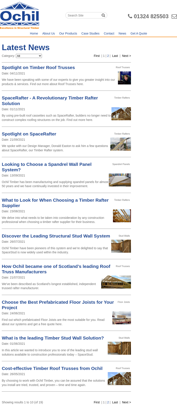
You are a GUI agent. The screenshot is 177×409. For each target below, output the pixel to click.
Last (115, 56)
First (97, 56)
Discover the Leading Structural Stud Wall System (56, 235)
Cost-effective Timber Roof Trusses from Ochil (52, 368)
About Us (48, 33)
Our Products (68, 33)
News (122, 33)
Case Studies (90, 33)
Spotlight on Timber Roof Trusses (38, 67)
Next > (126, 56)
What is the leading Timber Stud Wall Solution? (53, 337)
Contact (109, 33)
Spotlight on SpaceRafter (29, 133)
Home (34, 33)
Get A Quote (139, 33)
